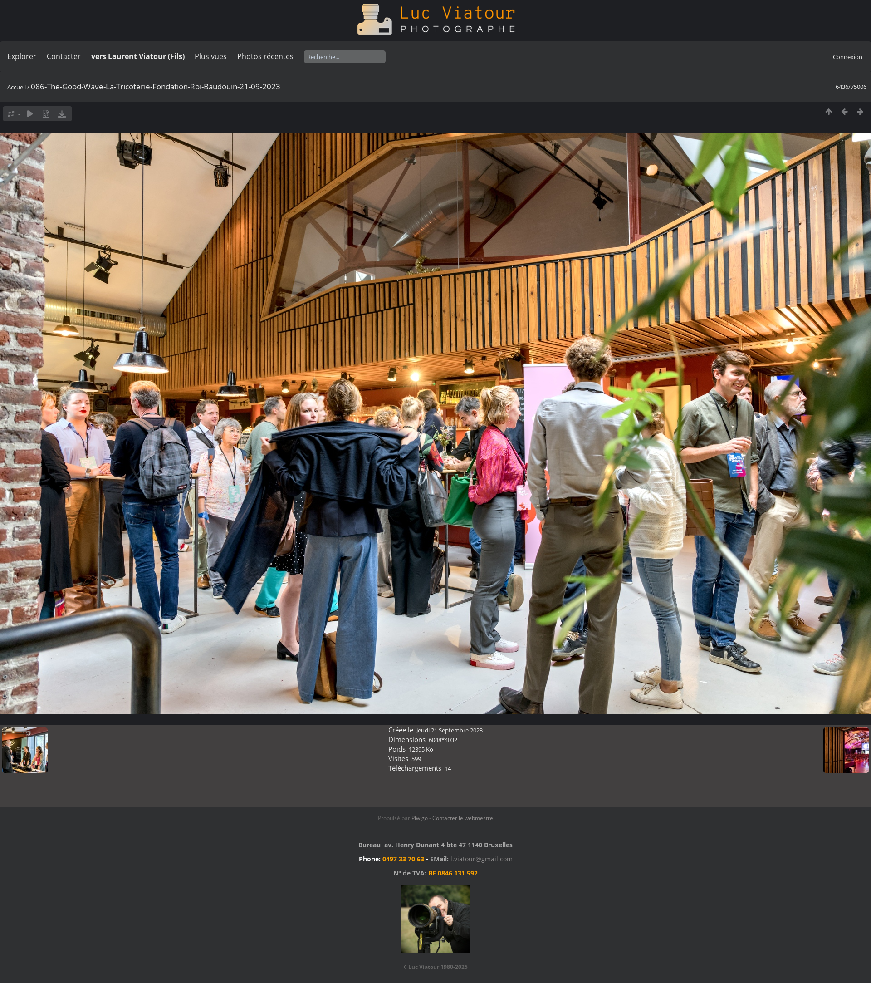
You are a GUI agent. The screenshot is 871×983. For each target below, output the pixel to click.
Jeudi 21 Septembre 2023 (449, 730)
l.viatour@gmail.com (481, 859)
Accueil (16, 87)
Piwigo (419, 818)
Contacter (64, 56)
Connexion (847, 57)
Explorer (21, 56)
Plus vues (211, 56)
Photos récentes (265, 56)
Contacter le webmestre (462, 818)
